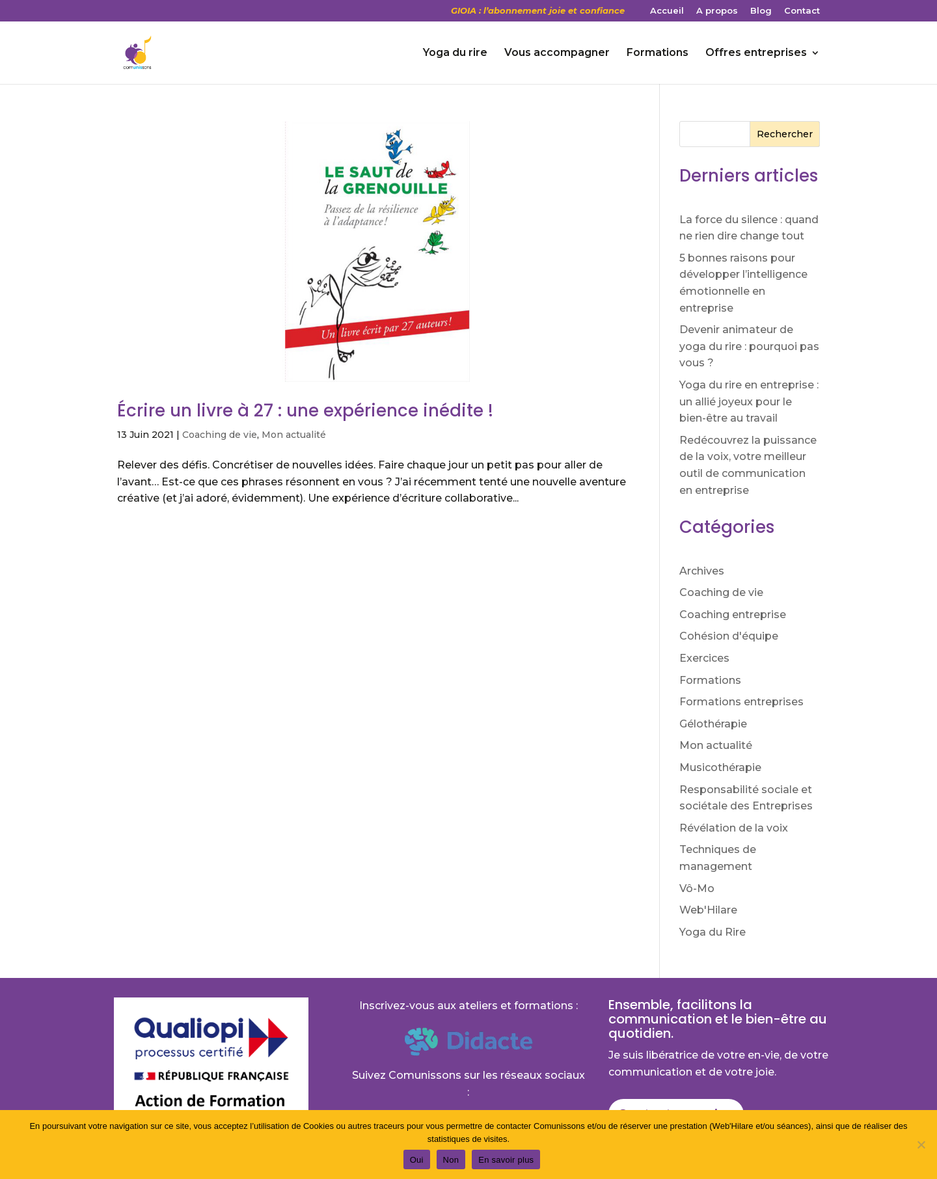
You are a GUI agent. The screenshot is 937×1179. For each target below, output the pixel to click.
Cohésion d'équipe (728, 636)
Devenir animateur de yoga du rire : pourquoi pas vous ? (749, 346)
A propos (717, 11)
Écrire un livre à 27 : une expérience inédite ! (305, 410)
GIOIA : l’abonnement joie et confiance (538, 11)
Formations (657, 53)
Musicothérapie (720, 767)
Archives (701, 571)
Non (451, 1160)
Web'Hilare (708, 910)
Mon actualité (294, 434)
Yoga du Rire (712, 932)
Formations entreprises (741, 702)
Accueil (667, 11)
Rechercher (785, 134)
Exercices (704, 658)
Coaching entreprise (732, 614)
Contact (802, 11)
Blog (761, 11)
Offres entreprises (756, 53)
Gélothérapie (713, 724)
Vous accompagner (557, 53)
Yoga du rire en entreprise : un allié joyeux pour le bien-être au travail (749, 401)
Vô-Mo (696, 888)
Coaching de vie (219, 434)
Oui (417, 1160)
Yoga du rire (455, 53)
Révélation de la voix (733, 828)
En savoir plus (506, 1160)
